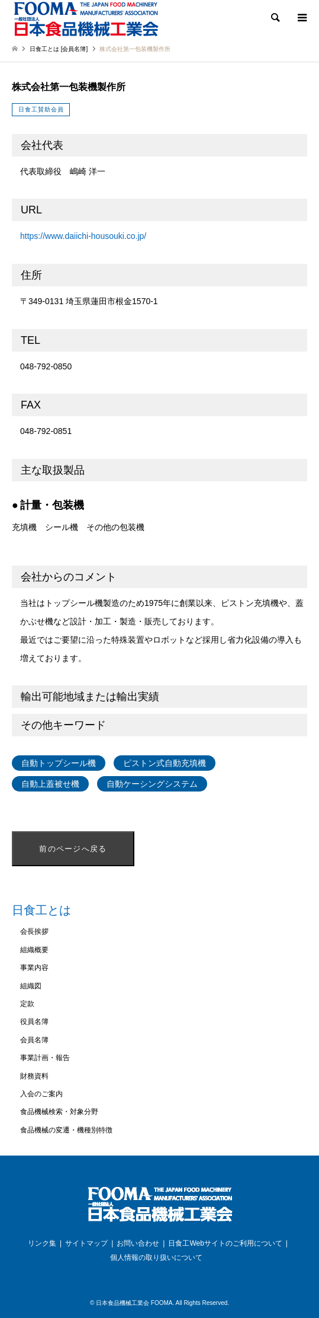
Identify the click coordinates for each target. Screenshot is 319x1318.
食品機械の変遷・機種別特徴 (66, 1130)
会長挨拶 (34, 931)
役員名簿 (34, 1021)
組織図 (30, 986)
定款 (27, 1004)
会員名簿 (34, 1040)
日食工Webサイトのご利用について (225, 1243)
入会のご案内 (41, 1094)
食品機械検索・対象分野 (59, 1112)
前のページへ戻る (73, 848)
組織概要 (34, 950)
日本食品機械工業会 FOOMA (134, 1303)
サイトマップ (86, 1243)
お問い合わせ (138, 1243)
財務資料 (34, 1076)
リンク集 (42, 1243)
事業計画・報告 (45, 1058)
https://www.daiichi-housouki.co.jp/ (83, 236)
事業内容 (34, 967)
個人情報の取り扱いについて (156, 1257)
